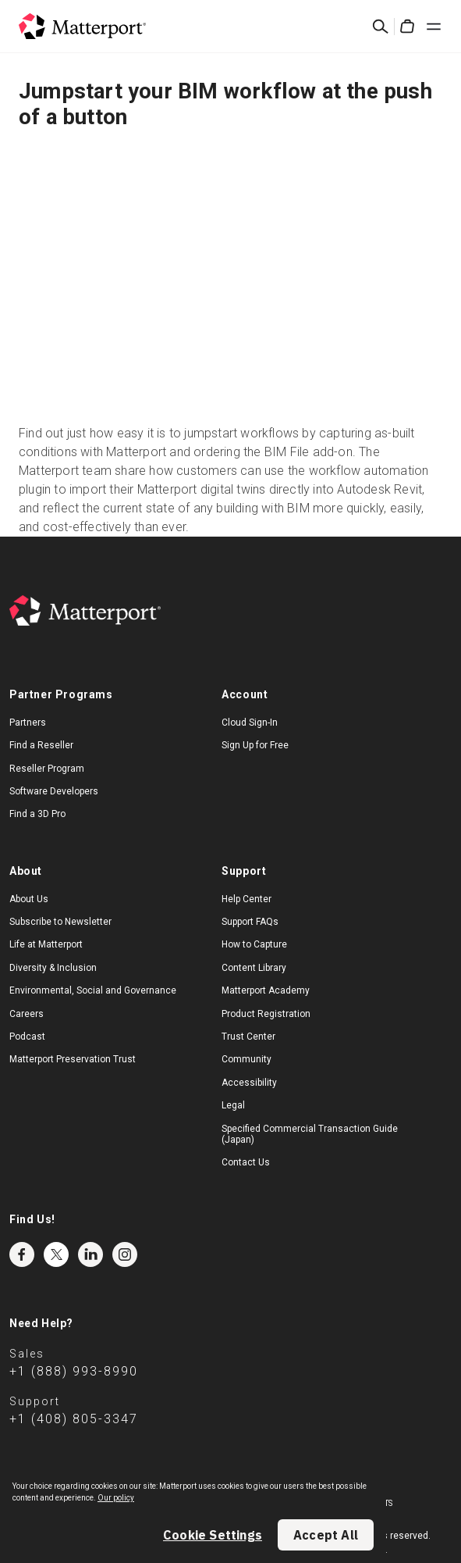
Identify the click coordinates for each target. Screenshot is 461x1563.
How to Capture (254, 944)
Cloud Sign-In (250, 722)
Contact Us (246, 1162)
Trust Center (248, 1036)
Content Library (254, 967)
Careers (26, 1013)
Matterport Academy (266, 990)
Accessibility (249, 1082)
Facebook (21, 1254)
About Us (28, 899)
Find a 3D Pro (37, 813)
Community (246, 1059)
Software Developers (53, 791)
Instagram (124, 1254)
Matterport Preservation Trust (72, 1059)
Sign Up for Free (255, 745)
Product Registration (266, 1013)
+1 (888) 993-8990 (73, 1371)
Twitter (56, 1254)
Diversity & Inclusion (53, 967)
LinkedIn (90, 1254)
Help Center (246, 899)
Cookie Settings (212, 1535)
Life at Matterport (46, 944)
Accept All (325, 1535)
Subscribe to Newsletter (60, 921)
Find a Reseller (41, 745)
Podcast (27, 1036)
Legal (233, 1105)
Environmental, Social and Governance (92, 990)
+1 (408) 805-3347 (73, 1418)
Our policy (116, 1497)
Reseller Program (46, 768)
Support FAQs (250, 921)
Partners (27, 722)
